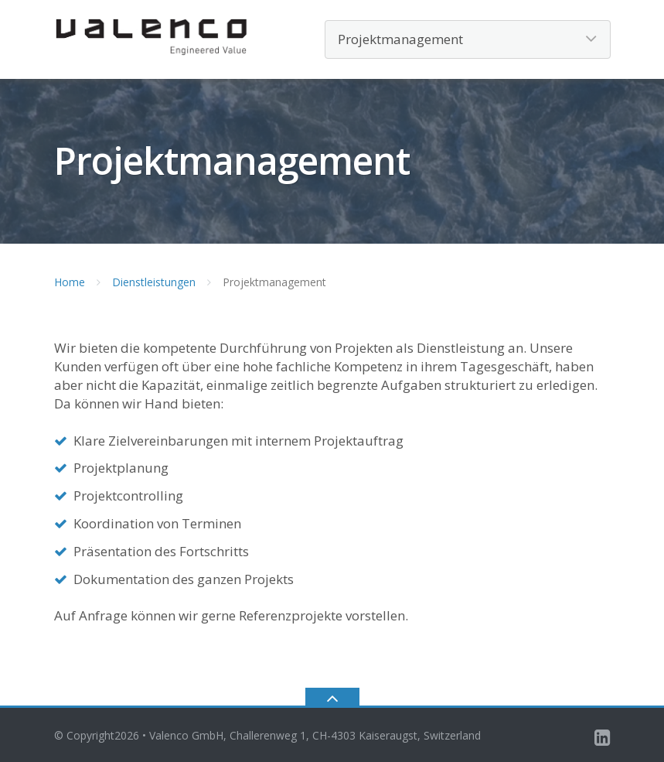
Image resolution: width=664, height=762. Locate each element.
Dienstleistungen (154, 282)
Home (69, 282)
